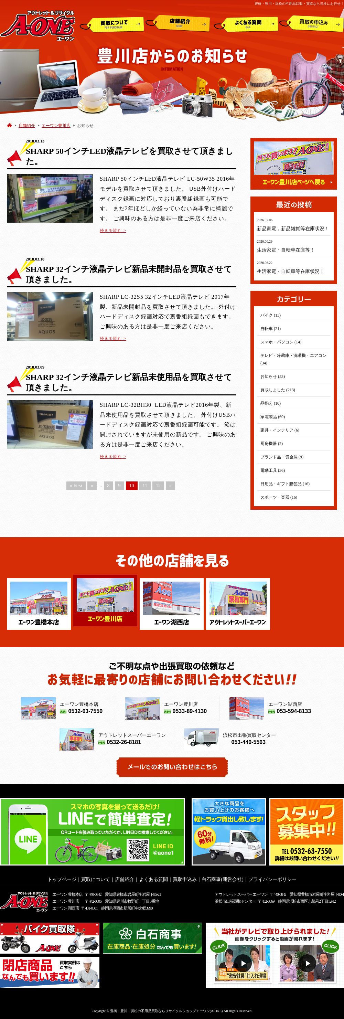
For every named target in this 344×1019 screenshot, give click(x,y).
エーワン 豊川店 (65, 901)
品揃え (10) (270, 403)
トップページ (61, 879)
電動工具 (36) (272, 470)
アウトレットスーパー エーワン (241, 894)
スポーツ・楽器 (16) (278, 497)
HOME (9, 125)
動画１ (243, 963)
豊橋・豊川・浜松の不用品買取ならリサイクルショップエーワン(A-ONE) (166, 1011)
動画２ (308, 963)
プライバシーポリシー (272, 879)
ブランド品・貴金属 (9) (281, 457)
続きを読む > (113, 230)
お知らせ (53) (272, 376)
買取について (111, 24)
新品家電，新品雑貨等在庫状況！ (293, 228)
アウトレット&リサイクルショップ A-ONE (37, 25)
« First (76, 485)
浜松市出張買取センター (235, 901)
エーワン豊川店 (56, 125)
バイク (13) (270, 315)
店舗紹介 (178, 24)
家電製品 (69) (272, 416)
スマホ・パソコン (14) (280, 342)
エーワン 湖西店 (65, 908)
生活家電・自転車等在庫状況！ (290, 271)
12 (158, 485)
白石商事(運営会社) (222, 879)
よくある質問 (246, 24)
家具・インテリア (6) (279, 430)
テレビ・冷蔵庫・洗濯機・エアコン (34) (293, 359)
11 (145, 485)
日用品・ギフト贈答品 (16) (285, 483)
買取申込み (311, 24)
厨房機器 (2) (271, 443)
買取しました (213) (277, 390)
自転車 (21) (270, 328)
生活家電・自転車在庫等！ (286, 250)
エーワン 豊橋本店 (67, 894)
